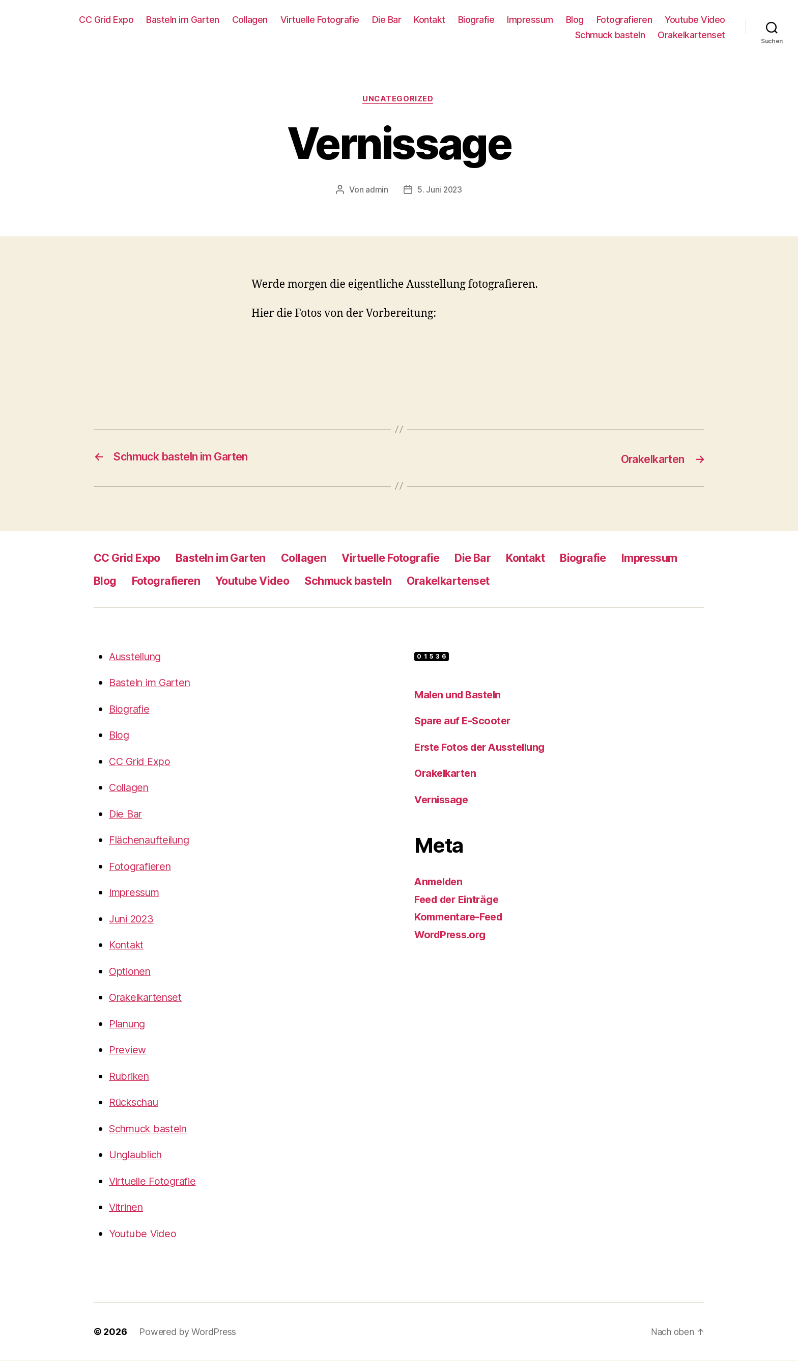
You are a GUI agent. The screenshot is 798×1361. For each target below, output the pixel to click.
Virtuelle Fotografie (319, 19)
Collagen (250, 19)
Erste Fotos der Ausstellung (484, 747)
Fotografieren (624, 19)
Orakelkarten (447, 773)
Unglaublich (138, 1155)
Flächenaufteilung (153, 840)
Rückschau (136, 1102)
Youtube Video (695, 19)
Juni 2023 (134, 919)
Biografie (476, 19)
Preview (128, 1050)
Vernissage (443, 800)
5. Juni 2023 (439, 191)
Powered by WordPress (187, 1332)
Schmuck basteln (610, 35)
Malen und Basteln (459, 695)
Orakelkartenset (691, 35)
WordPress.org (453, 935)
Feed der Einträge (459, 899)
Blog (575, 19)
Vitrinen (128, 1207)
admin (376, 191)
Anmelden (440, 882)
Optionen (131, 971)
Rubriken (131, 1076)
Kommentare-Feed (461, 917)
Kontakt (429, 19)
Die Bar (387, 19)
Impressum (530, 19)
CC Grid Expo (106, 19)
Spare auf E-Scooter (464, 721)
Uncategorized (399, 99)
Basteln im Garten (182, 19)
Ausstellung (138, 656)
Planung (129, 1024)
